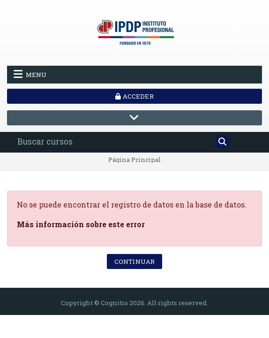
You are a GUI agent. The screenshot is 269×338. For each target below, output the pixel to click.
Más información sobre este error (81, 224)
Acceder (134, 96)
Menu (30, 74)
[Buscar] (222, 141)
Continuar (134, 261)
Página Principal (134, 160)
